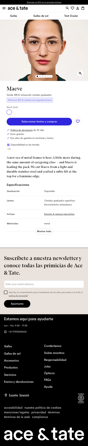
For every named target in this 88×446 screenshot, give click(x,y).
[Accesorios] (18, 360)
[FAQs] (58, 379)
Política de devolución (21, 130)
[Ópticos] (58, 373)
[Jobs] (58, 366)
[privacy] (38, 412)
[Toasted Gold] (15, 112)
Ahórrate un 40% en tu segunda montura (44, 2)
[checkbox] (5, 292)
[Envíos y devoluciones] (18, 381)
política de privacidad (18, 295)
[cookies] (42, 407)
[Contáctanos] (58, 346)
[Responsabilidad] (58, 360)
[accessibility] (13, 407)
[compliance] (40, 417)
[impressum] (16, 412)
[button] (73, 8)
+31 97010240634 (15, 331)
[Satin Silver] (21, 112)
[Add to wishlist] (77, 121)
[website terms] (17, 417)
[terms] (54, 412)
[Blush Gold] (9, 112)
